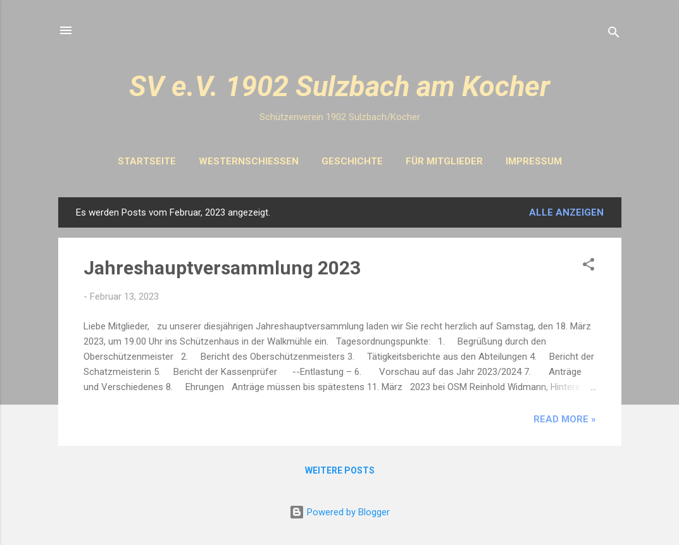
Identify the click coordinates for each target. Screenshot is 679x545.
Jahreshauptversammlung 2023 (222, 268)
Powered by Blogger (339, 512)
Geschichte (352, 161)
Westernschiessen (249, 161)
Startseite (147, 161)
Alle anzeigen (566, 212)
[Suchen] (613, 34)
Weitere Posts (340, 470)
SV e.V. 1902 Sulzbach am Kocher (339, 86)
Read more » (564, 419)
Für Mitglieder (444, 161)
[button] (588, 266)
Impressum (534, 161)
